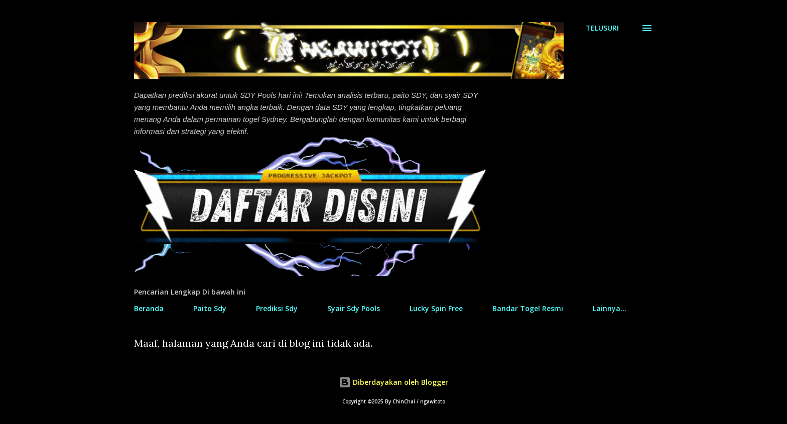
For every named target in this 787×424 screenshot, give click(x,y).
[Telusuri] (602, 28)
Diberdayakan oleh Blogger (393, 382)
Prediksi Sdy (277, 308)
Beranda (149, 308)
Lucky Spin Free (436, 308)
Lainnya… (609, 308)
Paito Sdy (209, 308)
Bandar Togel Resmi (527, 308)
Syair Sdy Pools (353, 308)
